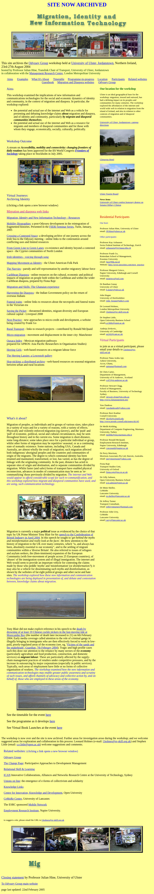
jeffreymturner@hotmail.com (119, 506)
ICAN (7, 775)
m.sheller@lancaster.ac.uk (118, 496)
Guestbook (48, 82)
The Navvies (14, 268)
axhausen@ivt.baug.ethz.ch (118, 248)
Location (102, 79)
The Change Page (13, 763)
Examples (22, 79)
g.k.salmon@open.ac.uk (117, 482)
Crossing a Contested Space (22, 235)
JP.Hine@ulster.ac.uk (115, 231)
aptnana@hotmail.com (116, 366)
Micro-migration (16, 334)
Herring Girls (14, 349)
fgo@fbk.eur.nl (113, 262)
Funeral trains (14, 301)
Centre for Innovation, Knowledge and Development (33, 792)
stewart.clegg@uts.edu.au (117, 397)
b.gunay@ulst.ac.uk (115, 289)
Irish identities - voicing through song (28, 256)
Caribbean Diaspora (18, 274)
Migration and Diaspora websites (75, 82)
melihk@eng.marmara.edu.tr (119, 434)
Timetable (58, 79)
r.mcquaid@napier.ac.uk (117, 448)
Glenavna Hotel (107, 159)
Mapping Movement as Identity (24, 262)
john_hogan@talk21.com (117, 300)
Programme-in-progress (81, 79)
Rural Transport (15, 328)
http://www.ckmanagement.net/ (114, 399)
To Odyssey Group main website (19, 883)
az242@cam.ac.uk (114, 334)
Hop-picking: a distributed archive (26, 361)
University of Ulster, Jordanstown (92, 63)
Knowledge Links (14, 786)
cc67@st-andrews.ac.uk (117, 380)
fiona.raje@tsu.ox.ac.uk (117, 472)
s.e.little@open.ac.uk (115, 323)
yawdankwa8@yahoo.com (118, 408)
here (48, 715)
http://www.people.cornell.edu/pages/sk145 (119, 421)
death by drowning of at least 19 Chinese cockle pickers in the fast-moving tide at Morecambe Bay (47, 632)
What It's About (40, 79)
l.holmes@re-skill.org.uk (117, 312)
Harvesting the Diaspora (20, 292)
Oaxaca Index (14, 340)
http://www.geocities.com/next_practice (126, 264)
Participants (118, 79)
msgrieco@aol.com (115, 278)
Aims (10, 79)
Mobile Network (37, 804)
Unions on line (12, 780)
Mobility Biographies (19, 223)
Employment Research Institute (21, 810)
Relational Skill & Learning (19, 769)
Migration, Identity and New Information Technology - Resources (43, 217)
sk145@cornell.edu (115, 418)
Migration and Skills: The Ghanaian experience (33, 286)
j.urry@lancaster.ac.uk (115, 520)
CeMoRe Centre (13, 798)
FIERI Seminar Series (61, 226)
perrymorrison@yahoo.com (118, 458)
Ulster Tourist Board (109, 194)
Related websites (137, 79)
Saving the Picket (16, 310)
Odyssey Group (38, 63)
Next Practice (14, 319)
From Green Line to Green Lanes (25, 247)
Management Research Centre (46, 73)
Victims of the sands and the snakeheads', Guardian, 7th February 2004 (50, 646)
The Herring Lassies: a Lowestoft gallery (29, 355)
